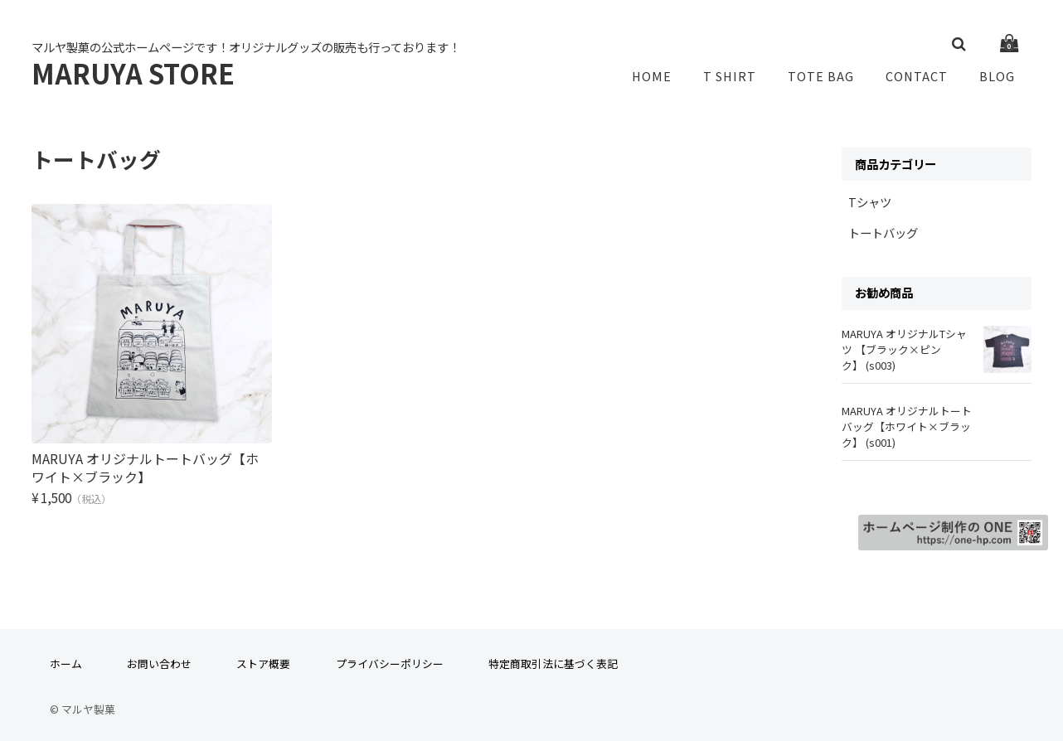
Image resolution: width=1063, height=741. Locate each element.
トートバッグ (883, 236)
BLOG (999, 77)
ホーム (66, 658)
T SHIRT (739, 77)
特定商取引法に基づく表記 (553, 658)
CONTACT (921, 77)
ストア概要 (263, 658)
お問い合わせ (159, 658)
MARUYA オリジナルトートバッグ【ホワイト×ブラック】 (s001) (907, 429)
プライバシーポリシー (390, 658)
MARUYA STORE (133, 75)
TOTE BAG (828, 77)
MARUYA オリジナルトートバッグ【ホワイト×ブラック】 (145, 458)
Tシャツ (869, 205)
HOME (664, 77)
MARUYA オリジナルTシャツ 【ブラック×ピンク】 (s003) (904, 352)
